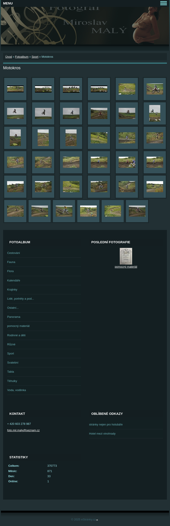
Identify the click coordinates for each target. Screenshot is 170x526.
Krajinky (12, 289)
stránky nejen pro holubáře (106, 424)
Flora (10, 271)
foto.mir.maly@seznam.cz (23, 430)
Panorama (13, 316)
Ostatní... (13, 307)
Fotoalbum (21, 56)
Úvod (8, 56)
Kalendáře (13, 280)
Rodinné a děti (16, 335)
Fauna (11, 262)
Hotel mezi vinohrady (102, 433)
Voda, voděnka (16, 390)
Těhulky (12, 381)
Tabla (10, 371)
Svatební (13, 362)
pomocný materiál (18, 326)
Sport (35, 56)
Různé (11, 344)
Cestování (13, 253)
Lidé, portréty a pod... (20, 298)
